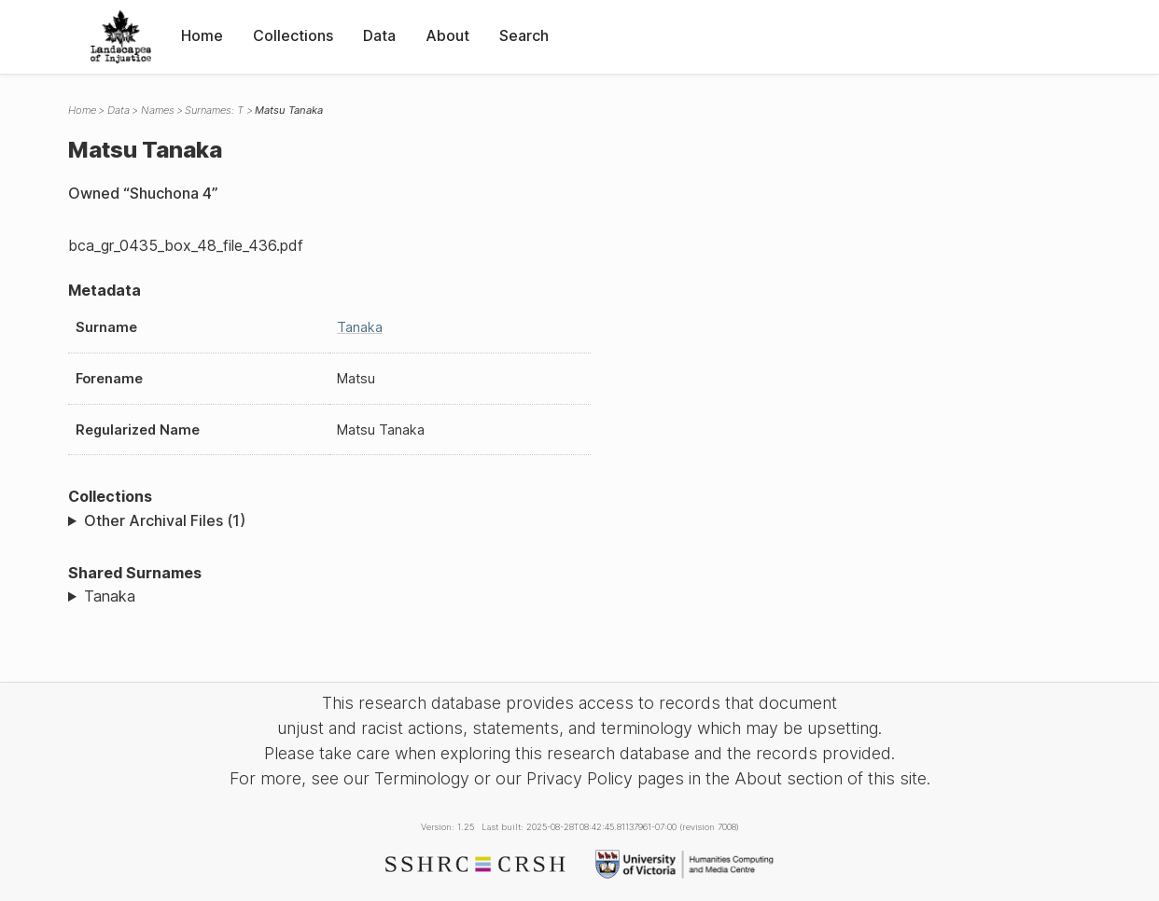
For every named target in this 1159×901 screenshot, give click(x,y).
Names (158, 110)
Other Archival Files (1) (164, 520)
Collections (293, 35)
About (447, 35)
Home (202, 35)
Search (524, 35)
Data (379, 35)
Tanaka (360, 327)
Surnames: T (214, 110)
